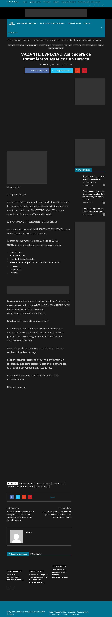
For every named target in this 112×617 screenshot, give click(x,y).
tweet (52, 497)
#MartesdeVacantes (31, 45)
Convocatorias (74, 23)
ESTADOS (86, 45)
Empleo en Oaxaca (26, 483)
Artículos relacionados (18, 554)
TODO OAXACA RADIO (55, 48)
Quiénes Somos (35, 2)
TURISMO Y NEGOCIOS (16, 45)
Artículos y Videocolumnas (52, 23)
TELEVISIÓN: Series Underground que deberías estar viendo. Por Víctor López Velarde (57, 514)
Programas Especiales (27, 23)
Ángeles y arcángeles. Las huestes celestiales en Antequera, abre (93, 179)
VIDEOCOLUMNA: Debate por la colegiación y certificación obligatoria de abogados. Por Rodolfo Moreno (20, 516)
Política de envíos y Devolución (89, 2)
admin (45, 65)
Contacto (56, 2)
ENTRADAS (77, 45)
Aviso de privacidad (69, 2)
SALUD (101, 45)
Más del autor (36, 554)
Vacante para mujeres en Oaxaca (20, 486)
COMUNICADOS (45, 45)
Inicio (25, 2)
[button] (102, 28)
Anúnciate (46, 2)
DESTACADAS (67, 45)
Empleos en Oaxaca (43, 483)
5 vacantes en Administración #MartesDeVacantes (15, 577)
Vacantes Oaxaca (42, 486)
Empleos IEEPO (58, 483)
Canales (87, 23)
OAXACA (93, 45)
